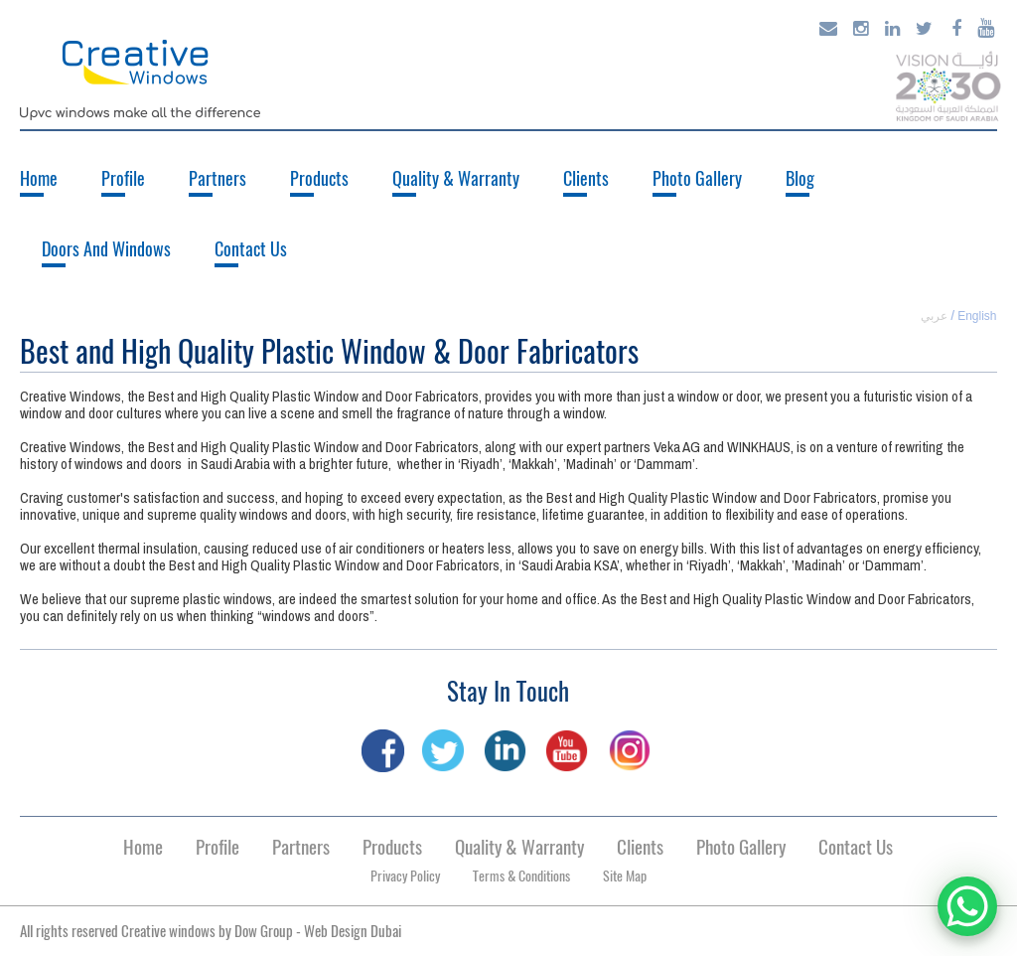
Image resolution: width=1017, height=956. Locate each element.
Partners (217, 178)
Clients (586, 178)
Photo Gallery (697, 178)
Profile (123, 178)
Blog (800, 178)
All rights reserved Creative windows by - (210, 931)
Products (319, 178)
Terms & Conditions (521, 876)
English (976, 316)
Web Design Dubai (352, 931)
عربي (934, 316)
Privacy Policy (405, 876)
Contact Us (251, 249)
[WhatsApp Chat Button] (967, 906)
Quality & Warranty (455, 178)
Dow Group (263, 931)
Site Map (625, 876)
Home (39, 178)
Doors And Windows (106, 249)
